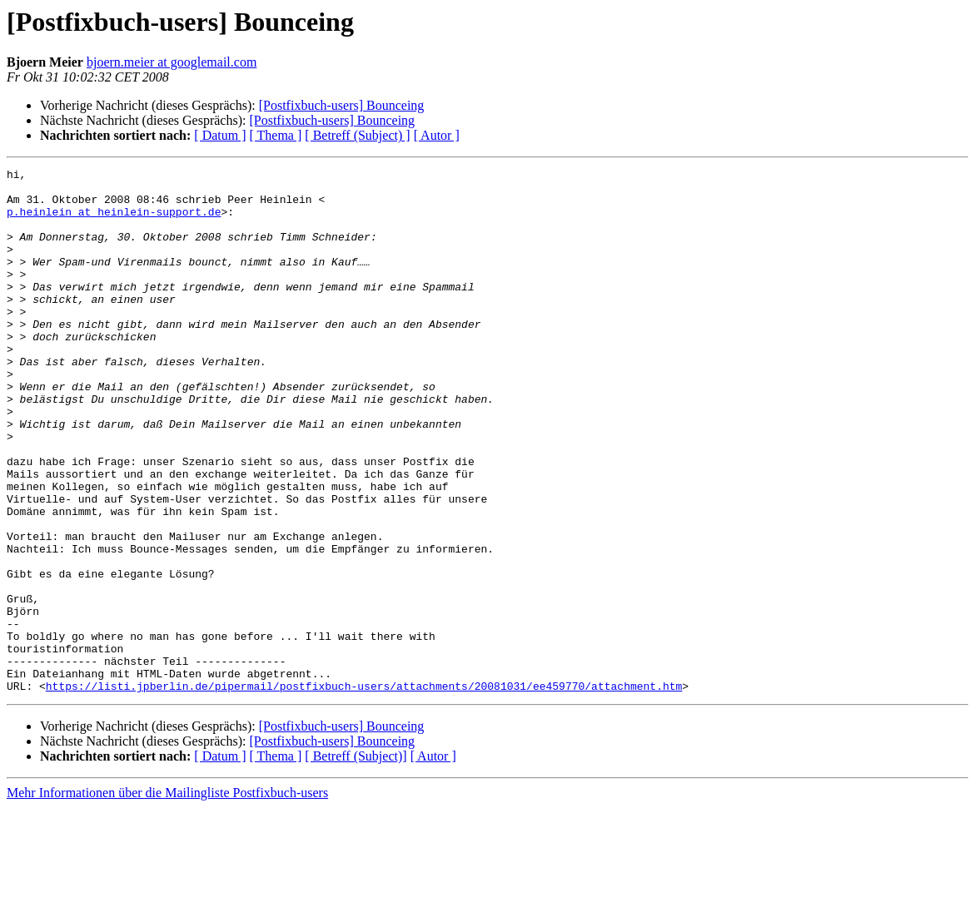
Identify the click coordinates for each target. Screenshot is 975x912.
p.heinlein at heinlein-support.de (114, 221)
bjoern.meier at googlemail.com (171, 62)
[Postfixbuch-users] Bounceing (342, 105)
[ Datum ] (220, 135)
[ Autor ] (437, 135)
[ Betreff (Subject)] (355, 861)
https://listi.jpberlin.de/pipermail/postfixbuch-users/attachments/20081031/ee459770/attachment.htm (364, 790)
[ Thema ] (276, 135)
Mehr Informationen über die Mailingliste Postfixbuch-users (167, 897)
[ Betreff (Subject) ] (357, 135)
